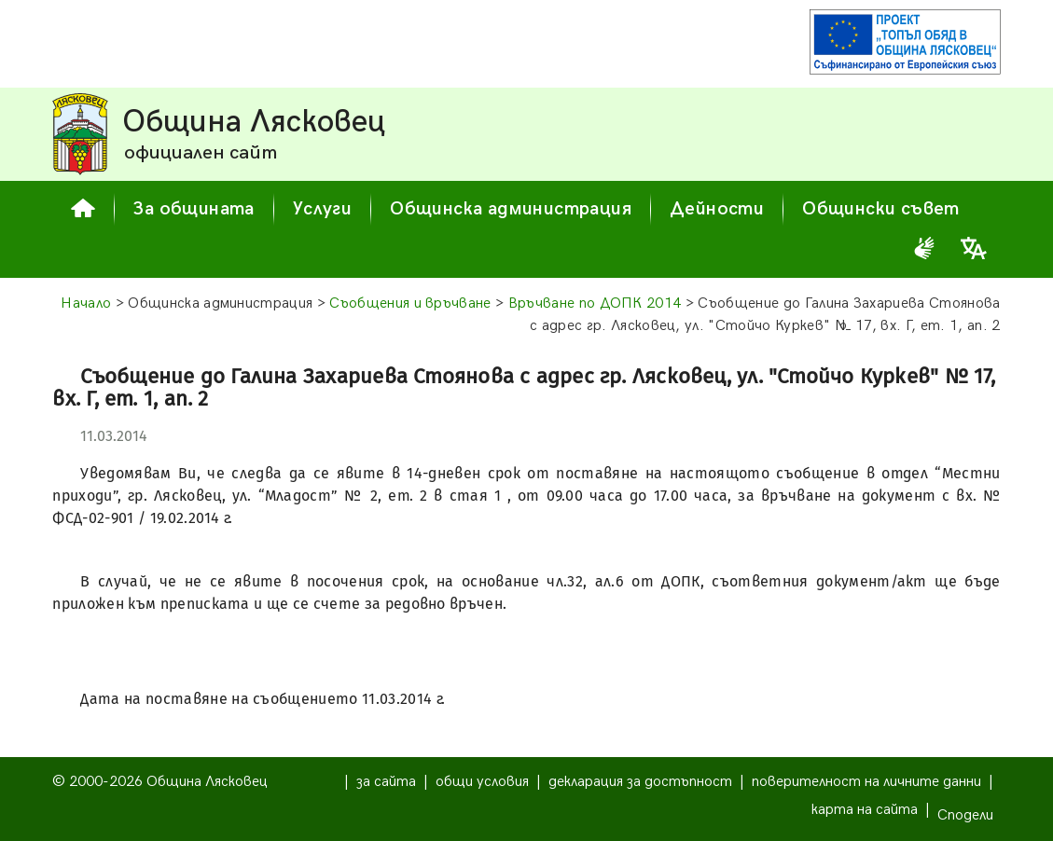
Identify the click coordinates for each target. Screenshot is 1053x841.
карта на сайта (864, 810)
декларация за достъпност (640, 782)
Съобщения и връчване (410, 303)
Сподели (965, 815)
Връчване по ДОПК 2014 (595, 303)
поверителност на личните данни (866, 782)
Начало (86, 303)
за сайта (386, 782)
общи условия (482, 782)
